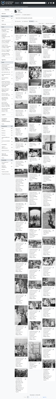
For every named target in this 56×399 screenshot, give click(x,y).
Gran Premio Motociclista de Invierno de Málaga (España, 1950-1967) (7, 104)
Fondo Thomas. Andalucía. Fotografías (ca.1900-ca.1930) (7, 46)
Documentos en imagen (7, 163)
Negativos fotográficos (7, 166)
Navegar (16, 2)
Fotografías (7, 160)
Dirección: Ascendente (50, 23)
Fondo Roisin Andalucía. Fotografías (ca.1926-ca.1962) (7, 36)
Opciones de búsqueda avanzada (24, 18)
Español (7, 19)
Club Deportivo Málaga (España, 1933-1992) (7, 99)
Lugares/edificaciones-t (7, 138)
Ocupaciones (7, 126)
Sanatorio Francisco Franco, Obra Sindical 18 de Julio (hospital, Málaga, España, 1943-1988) (7, 84)
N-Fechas (7, 131)
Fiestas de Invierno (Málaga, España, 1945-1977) (7, 90)
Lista (35, 21)
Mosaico (31, 21)
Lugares (4, 114)
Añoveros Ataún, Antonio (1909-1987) (7, 94)
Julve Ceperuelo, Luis (7, 72)
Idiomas (4, 13)
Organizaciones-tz (7, 150)
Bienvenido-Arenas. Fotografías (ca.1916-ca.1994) (7, 30)
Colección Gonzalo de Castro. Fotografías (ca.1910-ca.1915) (7, 41)
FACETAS (7, 10)
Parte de (4, 24)
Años (7, 129)
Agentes (4, 59)
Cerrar (21, 9)
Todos (3, 27)
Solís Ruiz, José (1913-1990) (7, 75)
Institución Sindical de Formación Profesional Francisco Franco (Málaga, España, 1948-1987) (7, 67)
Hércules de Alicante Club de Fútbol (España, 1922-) (7, 110)
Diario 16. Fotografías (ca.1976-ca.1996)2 (7, 50)
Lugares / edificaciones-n (7, 147)
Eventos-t (7, 133)
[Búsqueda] (34, 3)
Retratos (7, 170)
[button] (48, 3)
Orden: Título (41, 23)
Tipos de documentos (5, 154)
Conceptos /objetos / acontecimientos (6, 120)
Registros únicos (7, 16)
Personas (7, 135)
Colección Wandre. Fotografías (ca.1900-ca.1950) (7, 55)
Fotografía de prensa (7, 174)
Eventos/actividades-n (7, 141)
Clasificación (25, 21)
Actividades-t (7, 145)
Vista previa (18, 21)
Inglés (7, 21)
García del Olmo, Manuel (7, 78)
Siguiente (44, 397)
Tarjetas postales (7, 172)
